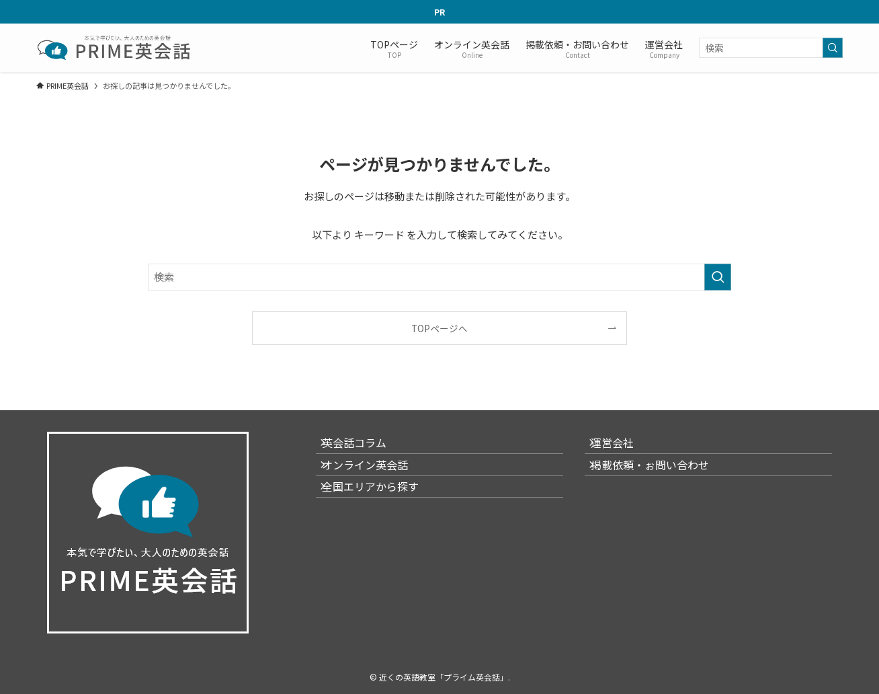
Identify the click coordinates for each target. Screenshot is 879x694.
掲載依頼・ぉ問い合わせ (660, 479)
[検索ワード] (771, 48)
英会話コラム (364, 447)
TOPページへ (439, 328)
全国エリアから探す (380, 511)
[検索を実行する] (833, 48)
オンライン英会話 (375, 479)
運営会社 (622, 447)
